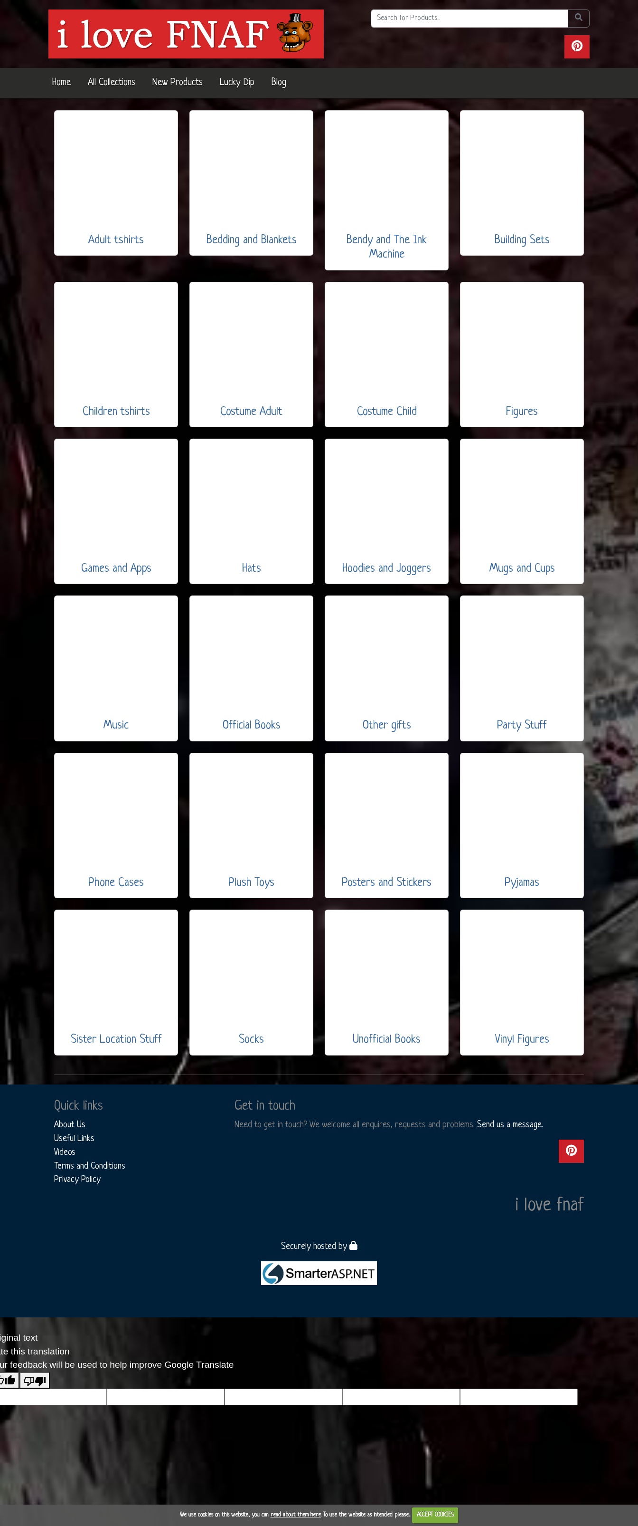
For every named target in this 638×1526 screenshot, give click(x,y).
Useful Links (74, 1138)
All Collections (111, 82)
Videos (64, 1152)
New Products (177, 82)
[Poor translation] (34, 1380)
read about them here (296, 1515)
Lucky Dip (237, 82)
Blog (279, 82)
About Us (69, 1125)
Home (61, 82)
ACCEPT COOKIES (435, 1515)
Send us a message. (510, 1125)
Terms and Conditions (89, 1166)
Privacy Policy (77, 1179)
